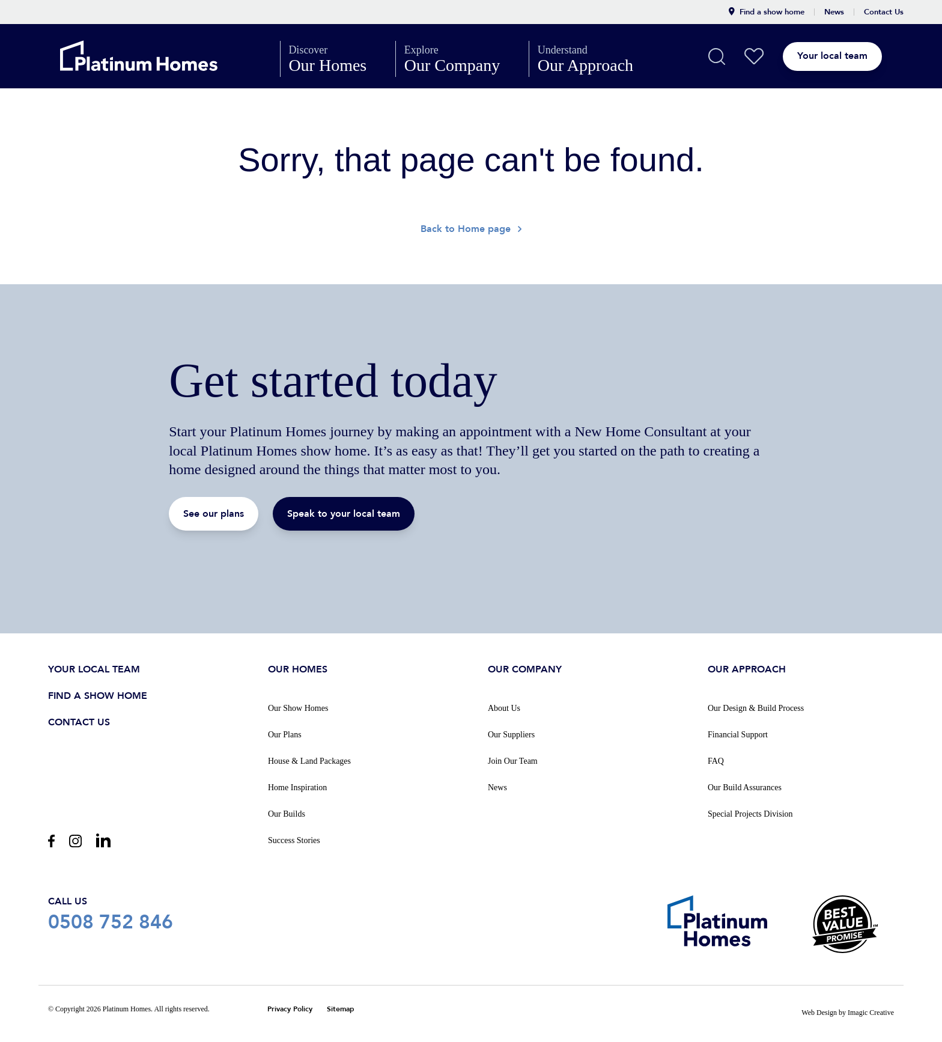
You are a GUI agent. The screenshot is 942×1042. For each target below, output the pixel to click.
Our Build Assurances (745, 786)
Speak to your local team (343, 513)
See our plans (213, 513)
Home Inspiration (297, 786)
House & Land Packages (309, 759)
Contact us (79, 721)
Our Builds (286, 812)
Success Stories (294, 839)
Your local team (854, 55)
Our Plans (285, 733)
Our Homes (337, 58)
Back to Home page (471, 229)
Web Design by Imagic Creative (847, 1011)
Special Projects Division (750, 812)
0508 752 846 (110, 912)
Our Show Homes (298, 706)
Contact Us (884, 12)
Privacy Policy (289, 1008)
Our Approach (595, 58)
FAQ (716, 759)
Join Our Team (513, 759)
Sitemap (340, 1008)
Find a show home (766, 12)
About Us (504, 706)
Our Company (462, 58)
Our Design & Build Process (756, 706)
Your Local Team (94, 668)
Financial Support (738, 733)
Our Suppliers (511, 733)
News (834, 12)
